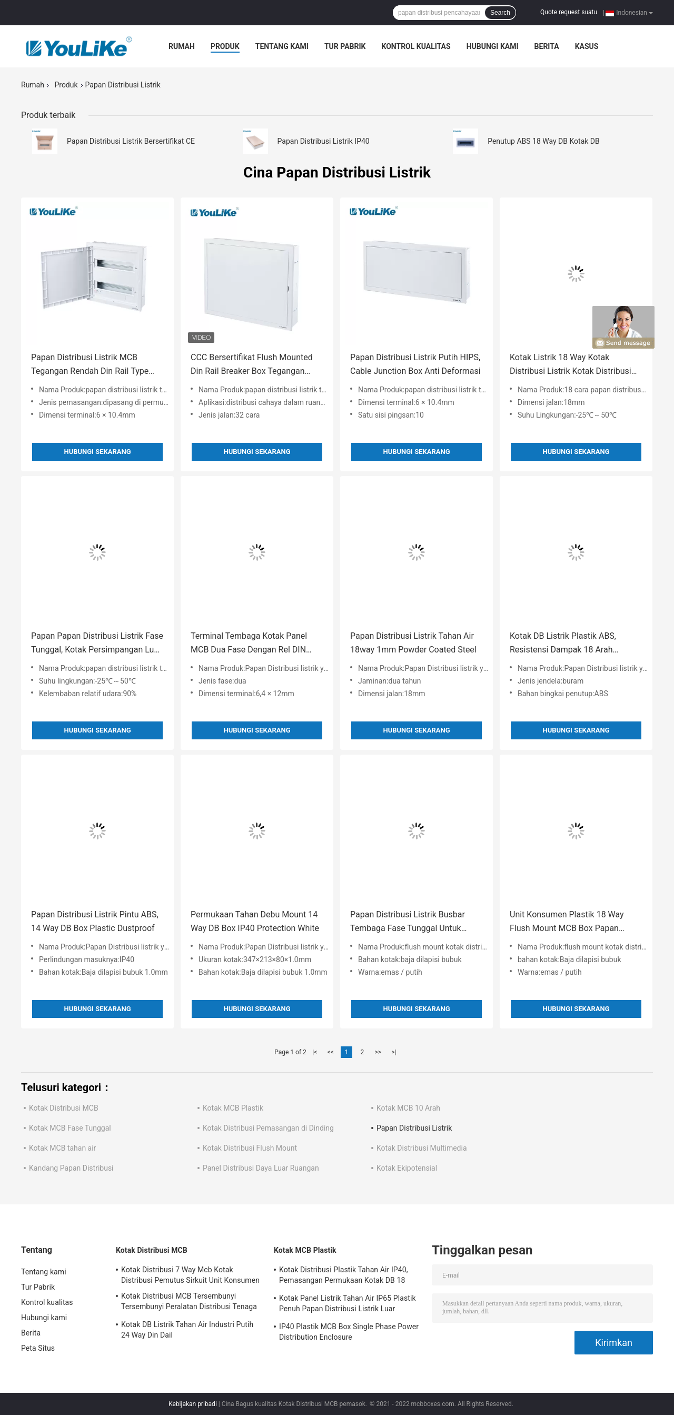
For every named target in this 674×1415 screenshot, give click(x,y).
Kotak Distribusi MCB (63, 1108)
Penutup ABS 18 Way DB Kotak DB (544, 141)
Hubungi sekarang (97, 452)
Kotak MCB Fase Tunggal (70, 1128)
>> (377, 1052)
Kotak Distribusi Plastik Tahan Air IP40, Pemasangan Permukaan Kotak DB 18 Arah (343, 1276)
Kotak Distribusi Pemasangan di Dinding (268, 1128)
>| (393, 1052)
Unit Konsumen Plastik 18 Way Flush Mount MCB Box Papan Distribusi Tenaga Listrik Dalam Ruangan (568, 922)
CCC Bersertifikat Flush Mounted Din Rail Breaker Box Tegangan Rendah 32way (252, 365)
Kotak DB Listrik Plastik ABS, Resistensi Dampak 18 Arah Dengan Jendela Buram (563, 644)
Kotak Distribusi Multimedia (421, 1148)
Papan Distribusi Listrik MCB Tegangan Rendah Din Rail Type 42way (89, 365)
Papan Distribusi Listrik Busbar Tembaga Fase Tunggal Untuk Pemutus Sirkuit (407, 922)
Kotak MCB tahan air (62, 1148)
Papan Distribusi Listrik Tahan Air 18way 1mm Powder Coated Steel (413, 643)
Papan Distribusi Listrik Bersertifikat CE (131, 141)
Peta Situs (38, 1348)
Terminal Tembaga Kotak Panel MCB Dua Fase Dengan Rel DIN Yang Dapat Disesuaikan (249, 644)
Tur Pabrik (345, 46)
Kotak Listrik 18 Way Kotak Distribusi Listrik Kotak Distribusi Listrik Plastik (570, 365)
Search (500, 12)
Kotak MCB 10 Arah (408, 1108)
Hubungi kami (493, 46)
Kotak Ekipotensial (406, 1168)
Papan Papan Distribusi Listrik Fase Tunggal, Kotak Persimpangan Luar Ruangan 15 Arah (97, 644)
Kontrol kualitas (415, 46)
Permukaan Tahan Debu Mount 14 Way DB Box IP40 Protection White (255, 921)
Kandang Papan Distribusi (71, 1168)
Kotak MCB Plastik (233, 1108)
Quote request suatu (568, 12)
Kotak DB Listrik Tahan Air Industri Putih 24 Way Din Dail (187, 1329)
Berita (546, 46)
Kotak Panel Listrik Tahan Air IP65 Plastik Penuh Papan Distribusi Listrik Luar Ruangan (347, 1305)
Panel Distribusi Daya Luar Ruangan (261, 1168)
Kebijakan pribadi (192, 1404)
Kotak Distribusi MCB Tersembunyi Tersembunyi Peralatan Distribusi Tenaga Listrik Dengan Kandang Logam (189, 1303)
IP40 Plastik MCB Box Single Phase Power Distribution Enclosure (349, 1331)
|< (314, 1052)
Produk (225, 46)
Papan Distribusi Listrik (414, 1128)
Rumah (181, 46)
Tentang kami (282, 46)
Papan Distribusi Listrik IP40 (323, 141)
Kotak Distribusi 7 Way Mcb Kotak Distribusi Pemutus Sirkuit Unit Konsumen (190, 1274)
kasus (587, 46)
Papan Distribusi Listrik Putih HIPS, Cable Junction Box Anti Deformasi (415, 364)
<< (331, 1052)
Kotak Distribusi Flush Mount (250, 1148)
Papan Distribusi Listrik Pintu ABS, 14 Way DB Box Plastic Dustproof (94, 921)
